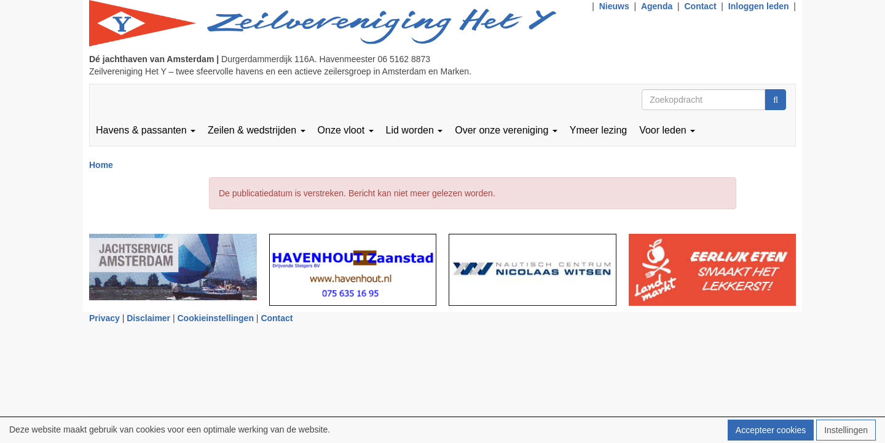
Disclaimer (148, 318)
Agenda (656, 6)
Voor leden (667, 130)
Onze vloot (346, 130)
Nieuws (614, 6)
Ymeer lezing (598, 130)
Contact (700, 6)
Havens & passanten (145, 130)
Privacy (104, 318)
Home (101, 165)
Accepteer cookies (771, 430)
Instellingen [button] (846, 430)
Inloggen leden (758, 6)
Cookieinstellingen (216, 318)
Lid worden (414, 130)
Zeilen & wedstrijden (256, 130)
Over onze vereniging (506, 130)
